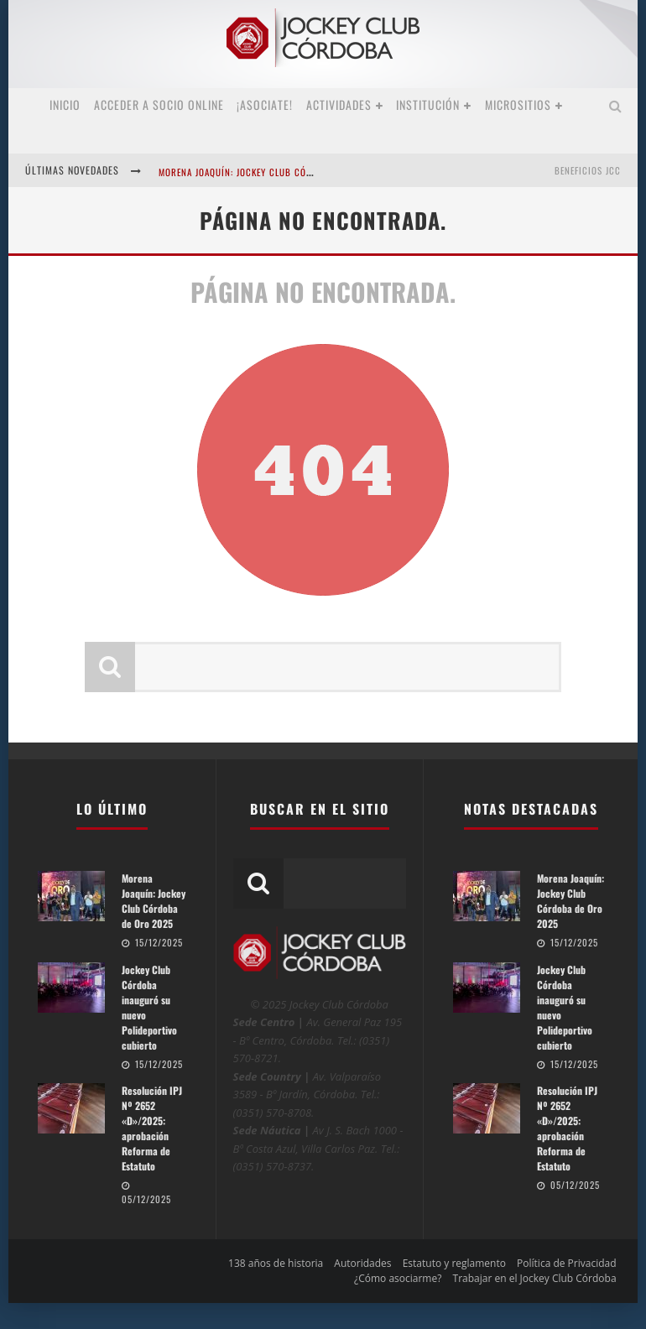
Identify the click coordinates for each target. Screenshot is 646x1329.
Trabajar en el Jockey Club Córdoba (535, 1278)
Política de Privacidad (566, 1263)
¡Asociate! (265, 104)
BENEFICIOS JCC (588, 170)
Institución (428, 104)
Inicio (65, 104)
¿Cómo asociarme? (397, 1278)
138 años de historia (275, 1263)
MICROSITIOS (518, 104)
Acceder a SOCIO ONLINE (159, 104)
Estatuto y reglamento (454, 1263)
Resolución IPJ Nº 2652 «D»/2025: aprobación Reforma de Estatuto (152, 1128)
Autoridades (362, 1263)
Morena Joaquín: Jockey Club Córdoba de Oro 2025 (276, 172)
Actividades (339, 104)
